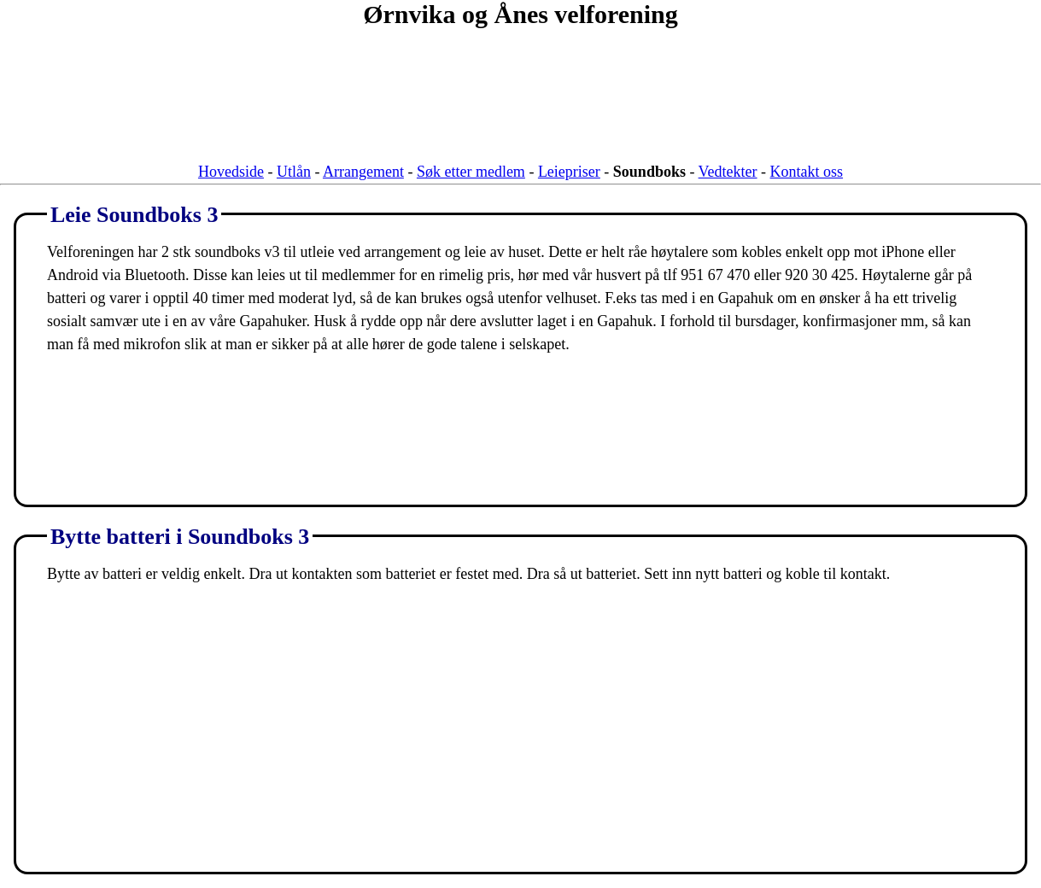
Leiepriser (569, 171)
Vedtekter (728, 171)
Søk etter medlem (471, 171)
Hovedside (231, 171)
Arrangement (363, 171)
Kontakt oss (807, 171)
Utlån (294, 171)
